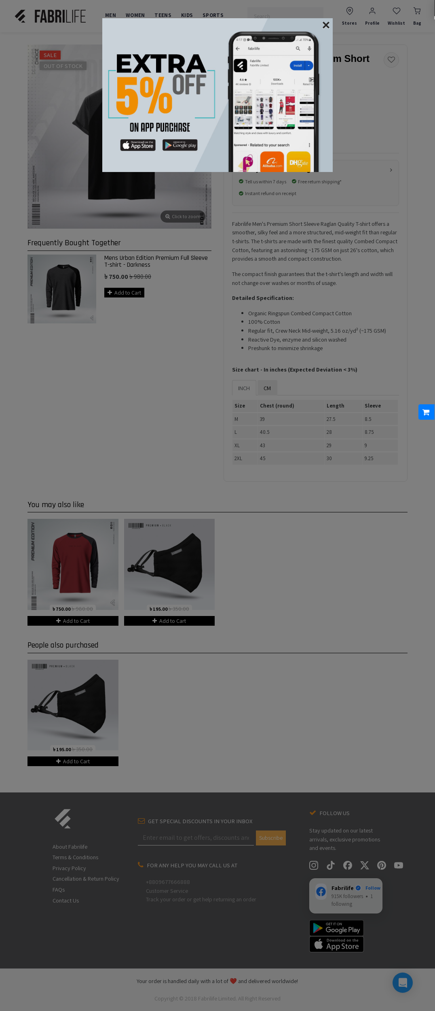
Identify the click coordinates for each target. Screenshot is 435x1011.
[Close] (326, 18)
